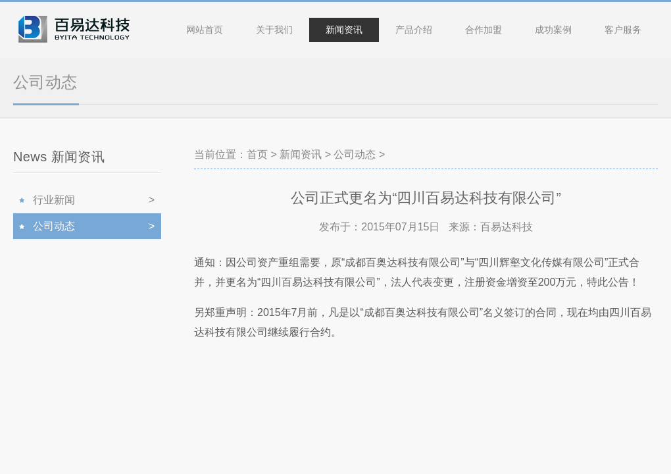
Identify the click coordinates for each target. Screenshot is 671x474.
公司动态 (355, 154)
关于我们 (274, 29)
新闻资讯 (344, 29)
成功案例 (553, 29)
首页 (257, 154)
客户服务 (623, 29)
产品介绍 (413, 29)
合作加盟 (483, 29)
